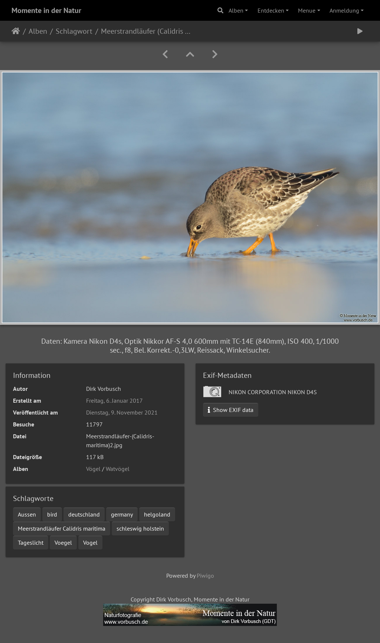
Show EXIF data (230, 409)
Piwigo (205, 575)
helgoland (157, 514)
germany (122, 514)
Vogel (90, 542)
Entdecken (271, 10)
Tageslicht (30, 542)
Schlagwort (74, 31)
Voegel (63, 542)
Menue (306, 10)
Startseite (16, 31)
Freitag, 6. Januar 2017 (114, 400)
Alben (236, 10)
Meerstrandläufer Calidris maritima (61, 528)
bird (52, 514)
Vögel (93, 468)
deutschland (84, 514)
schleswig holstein (140, 528)
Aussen (27, 514)
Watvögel (118, 468)
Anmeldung (344, 10)
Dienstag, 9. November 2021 (122, 412)
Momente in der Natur (46, 10)
